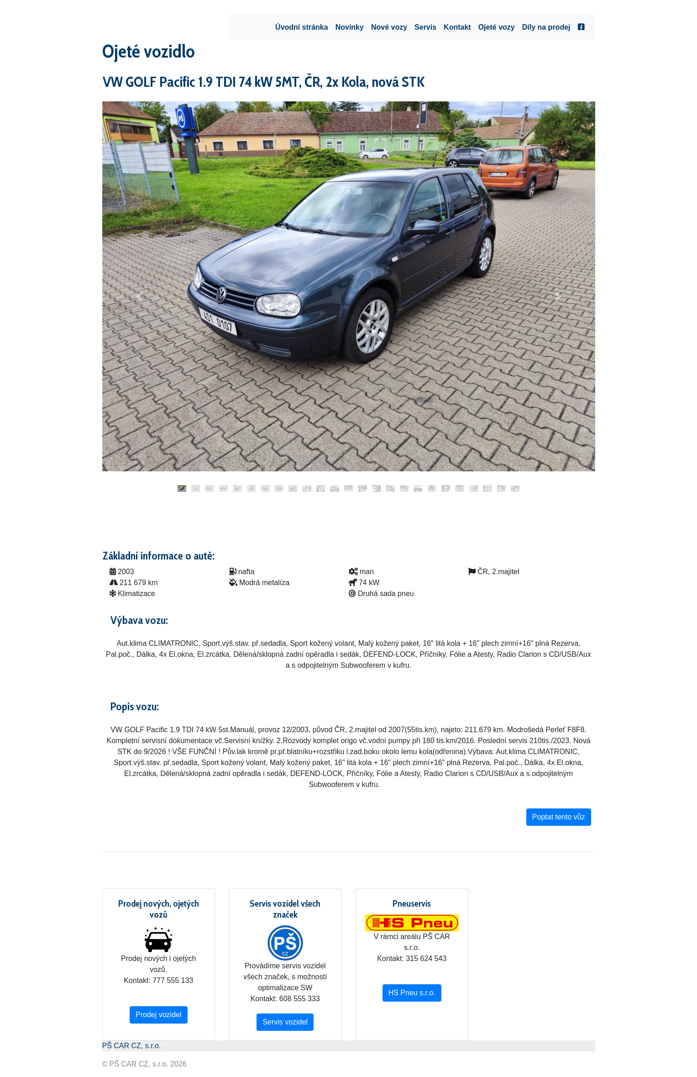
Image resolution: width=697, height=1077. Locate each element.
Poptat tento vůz (558, 817)
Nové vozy (389, 27)
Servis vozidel (285, 1022)
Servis (425, 27)
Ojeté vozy (496, 27)
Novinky (349, 27)
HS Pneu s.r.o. (411, 993)
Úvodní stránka (301, 27)
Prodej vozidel (159, 1015)
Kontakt (457, 27)
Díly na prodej (546, 27)
